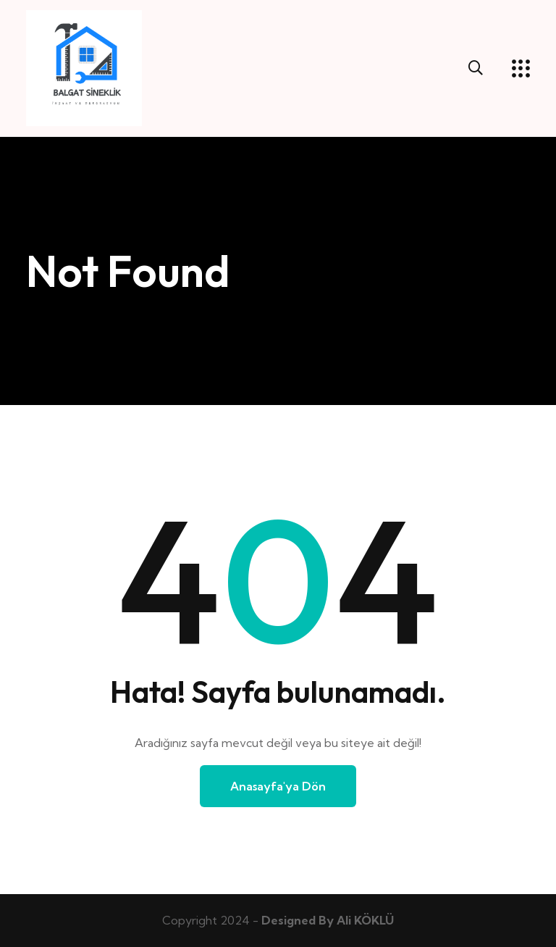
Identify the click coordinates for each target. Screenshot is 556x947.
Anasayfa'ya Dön (278, 786)
